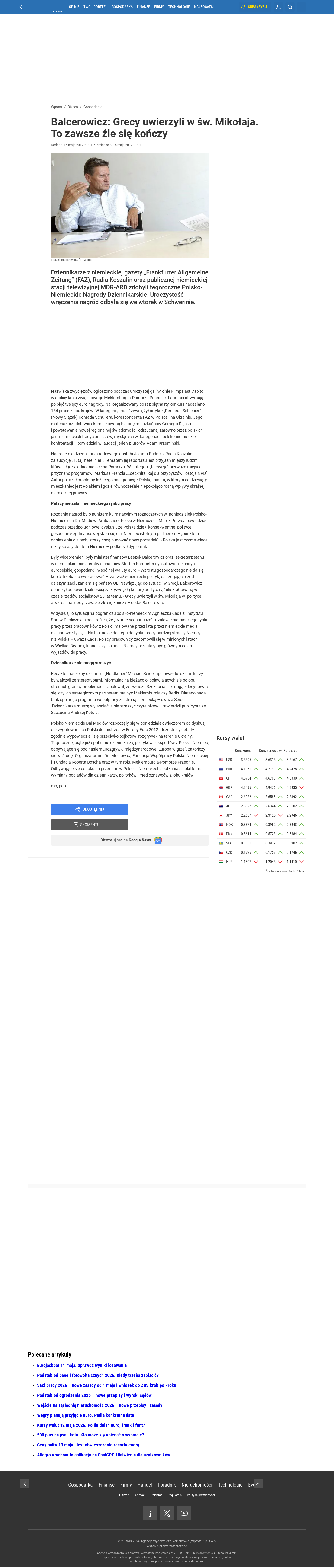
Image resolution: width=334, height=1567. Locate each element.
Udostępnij (93, 809)
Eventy (254, 1485)
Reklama (156, 1495)
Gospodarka (122, 7)
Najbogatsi (204, 7)
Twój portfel (95, 7)
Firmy (159, 7)
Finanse (143, 7)
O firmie (124, 1495)
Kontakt (140, 1495)
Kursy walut (230, 737)
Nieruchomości (197, 1485)
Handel (145, 1485)
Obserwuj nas (122, 826)
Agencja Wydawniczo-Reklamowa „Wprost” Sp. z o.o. (179, 1541)
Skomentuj (174, 809)
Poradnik (167, 1485)
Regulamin (175, 1495)
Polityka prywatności (201, 1495)
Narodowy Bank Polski (289, 871)
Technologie (179, 7)
